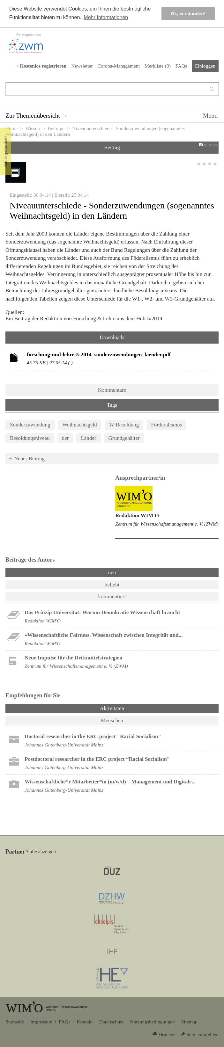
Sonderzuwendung (30, 425)
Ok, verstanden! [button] (188, 13)
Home (11, 128)
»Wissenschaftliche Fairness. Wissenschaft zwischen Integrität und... (104, 635)
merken (211, 144)
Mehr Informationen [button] (106, 17)
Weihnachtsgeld (80, 425)
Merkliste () (158, 66)
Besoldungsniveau (30, 438)
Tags (112, 405)
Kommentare (112, 390)
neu (112, 573)
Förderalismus (166, 425)
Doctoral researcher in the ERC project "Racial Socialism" (93, 736)
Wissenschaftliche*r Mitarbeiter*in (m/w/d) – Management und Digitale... (110, 782)
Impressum (41, 1021)
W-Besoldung (124, 425)
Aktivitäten (129, 707)
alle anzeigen (43, 851)
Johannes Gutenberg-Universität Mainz (64, 744)
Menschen (112, 720)
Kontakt (85, 1021)
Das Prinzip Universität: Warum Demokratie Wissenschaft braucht (102, 612)
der (65, 438)
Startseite (14, 1021)
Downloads (112, 337)
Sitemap (189, 1021)
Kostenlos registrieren (43, 66)
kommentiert (112, 596)
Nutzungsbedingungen (152, 1021)
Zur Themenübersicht (32, 115)
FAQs (181, 66)
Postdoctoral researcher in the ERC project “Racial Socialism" (97, 759)
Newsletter (82, 66)
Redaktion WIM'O (137, 516)
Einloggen (205, 66)
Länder (88, 438)
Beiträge (56, 128)
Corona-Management (119, 66)
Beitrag (112, 147)
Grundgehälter (124, 438)
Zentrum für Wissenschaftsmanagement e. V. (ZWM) (167, 524)
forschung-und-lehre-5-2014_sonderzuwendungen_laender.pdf (99, 355)
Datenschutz (111, 1021)
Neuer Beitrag (29, 458)
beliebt (112, 585)
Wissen (32, 128)
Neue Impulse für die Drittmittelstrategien (74, 658)
